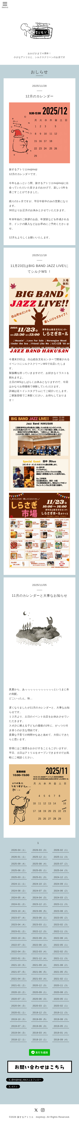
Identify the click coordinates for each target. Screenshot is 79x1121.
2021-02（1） (61, 979)
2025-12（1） (40, 857)
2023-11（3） (61, 904)
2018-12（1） (19, 1039)
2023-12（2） (40, 904)
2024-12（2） (61, 877)
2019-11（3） (61, 1012)
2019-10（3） (19, 1019)
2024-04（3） (40, 897)
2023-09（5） (40, 911)
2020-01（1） (19, 1012)
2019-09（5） (40, 1019)
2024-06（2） (61, 891)
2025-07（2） (61, 864)
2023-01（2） (19, 931)
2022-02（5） (61, 951)
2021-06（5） (40, 972)
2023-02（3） (61, 924)
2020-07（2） (19, 999)
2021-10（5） (19, 965)
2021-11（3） (61, 958)
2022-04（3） (19, 951)
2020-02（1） (61, 1006)
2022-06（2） (40, 945)
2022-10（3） (19, 938)
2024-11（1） (19, 884)
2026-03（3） (40, 850)
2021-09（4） (40, 965)
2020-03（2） (40, 1006)
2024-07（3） (40, 891)
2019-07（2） (19, 1026)
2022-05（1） (61, 945)
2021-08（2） (61, 965)
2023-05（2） (61, 918)
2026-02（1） (61, 850)
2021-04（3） (19, 979)
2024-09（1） (61, 884)
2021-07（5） (19, 972)
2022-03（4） (40, 951)
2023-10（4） (19, 911)
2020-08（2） (61, 992)
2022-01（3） (19, 958)
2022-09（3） (40, 938)
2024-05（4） (19, 897)
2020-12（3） (40, 985)
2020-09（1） (40, 992)
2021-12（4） (40, 958)
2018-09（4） (61, 1039)
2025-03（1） (19, 877)
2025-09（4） (19, 864)
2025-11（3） (61, 857)
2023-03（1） (40, 924)
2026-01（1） (19, 857)
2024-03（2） (61, 897)
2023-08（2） (61, 911)
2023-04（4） (19, 924)
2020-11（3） (61, 985)
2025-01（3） (40, 877)
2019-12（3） (40, 1012)
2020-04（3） (19, 1006)
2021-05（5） (61, 972)
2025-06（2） (19, 870)
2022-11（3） (61, 931)
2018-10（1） (40, 1039)
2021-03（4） (40, 979)
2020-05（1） (61, 999)
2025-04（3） (61, 870)
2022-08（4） (61, 938)
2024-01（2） (19, 904)
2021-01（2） (19, 985)
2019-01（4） (61, 1033)
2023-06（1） (40, 918)
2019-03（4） (40, 1033)
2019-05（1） (61, 1026)
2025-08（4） (40, 864)
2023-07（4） (19, 918)
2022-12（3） (40, 931)
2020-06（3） (40, 999)
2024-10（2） (40, 884)
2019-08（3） (61, 1019)
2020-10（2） (19, 992)
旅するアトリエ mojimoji (31, 1117)
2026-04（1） (19, 850)
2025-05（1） (40, 870)
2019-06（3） (40, 1026)
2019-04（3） (19, 1033)
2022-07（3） (19, 945)
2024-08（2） (19, 891)
